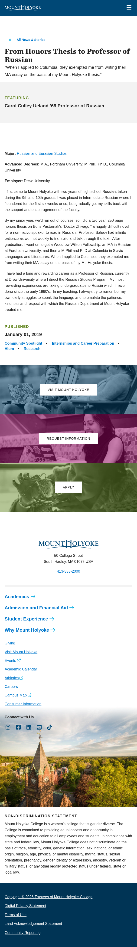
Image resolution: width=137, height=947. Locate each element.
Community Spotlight (23, 343)
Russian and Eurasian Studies (41, 153)
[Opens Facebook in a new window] (18, 727)
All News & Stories (30, 40)
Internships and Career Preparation (83, 343)
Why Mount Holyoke (27, 630)
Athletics (12, 678)
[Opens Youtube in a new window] (39, 727)
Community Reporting (23, 933)
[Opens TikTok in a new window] (49, 727)
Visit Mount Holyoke (21, 652)
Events (10, 661)
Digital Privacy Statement (25, 906)
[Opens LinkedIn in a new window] (29, 727)
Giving (10, 643)
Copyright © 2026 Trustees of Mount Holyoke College (48, 897)
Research (32, 349)
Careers (11, 687)
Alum (9, 349)
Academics (17, 596)
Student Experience (26, 618)
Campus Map (16, 695)
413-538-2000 (68, 571)
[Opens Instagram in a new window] (8, 727)
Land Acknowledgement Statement (33, 924)
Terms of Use (15, 915)
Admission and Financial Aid (36, 607)
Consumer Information (23, 704)
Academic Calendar (21, 669)
